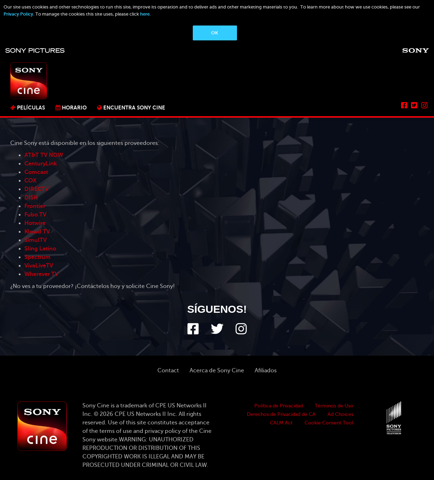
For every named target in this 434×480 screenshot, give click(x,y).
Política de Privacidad (278, 405)
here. (145, 14)
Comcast (36, 172)
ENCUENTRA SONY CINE (134, 108)
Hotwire (35, 223)
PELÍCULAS (31, 108)
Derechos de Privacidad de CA (281, 414)
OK (214, 32)
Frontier (34, 206)
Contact (168, 370)
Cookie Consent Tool (329, 422)
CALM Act (281, 422)
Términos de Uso (334, 405)
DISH (31, 197)
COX (30, 180)
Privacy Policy (18, 14)
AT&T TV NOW (43, 155)
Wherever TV (41, 274)
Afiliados (266, 370)
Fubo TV (35, 214)
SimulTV (35, 240)
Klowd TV (37, 231)
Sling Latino (40, 248)
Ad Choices (340, 414)
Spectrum (37, 257)
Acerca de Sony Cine (217, 370)
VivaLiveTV (38, 265)
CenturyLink (40, 163)
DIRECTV (36, 189)
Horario (74, 108)
